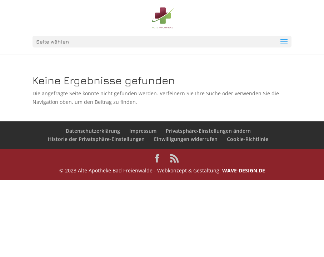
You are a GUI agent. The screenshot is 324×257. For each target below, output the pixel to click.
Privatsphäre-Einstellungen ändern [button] (208, 130)
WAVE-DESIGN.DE (243, 170)
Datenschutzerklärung (93, 130)
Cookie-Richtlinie (247, 139)
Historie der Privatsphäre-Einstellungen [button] (96, 139)
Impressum (142, 130)
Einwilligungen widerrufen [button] (186, 139)
